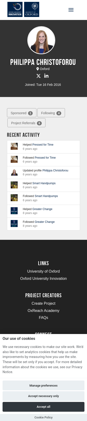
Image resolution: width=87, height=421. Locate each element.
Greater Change (42, 209)
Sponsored (22, 113)
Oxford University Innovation (43, 279)
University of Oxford (43, 271)
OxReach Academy (43, 311)
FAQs (43, 318)
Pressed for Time (43, 144)
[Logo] (26, 9)
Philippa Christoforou (55, 170)
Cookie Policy (43, 417)
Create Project (43, 303)
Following (51, 113)
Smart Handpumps (44, 183)
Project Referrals (26, 123)
